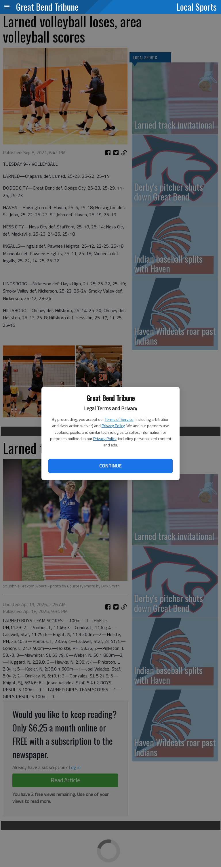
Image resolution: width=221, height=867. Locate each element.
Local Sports (196, 6)
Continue (110, 465)
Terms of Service (119, 419)
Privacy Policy (113, 426)
